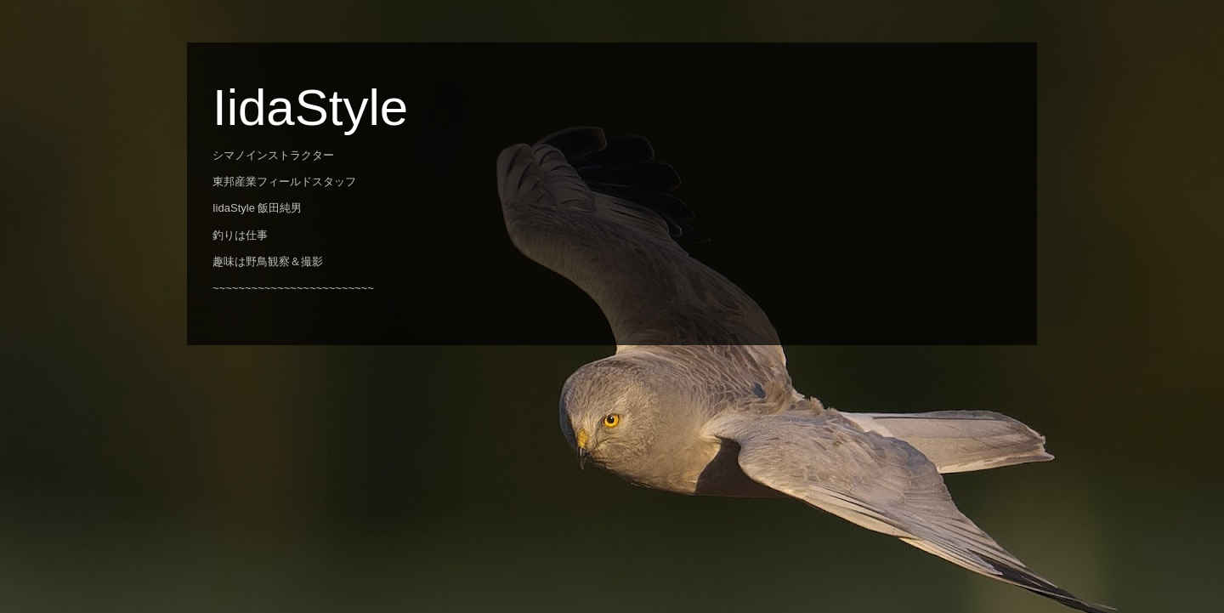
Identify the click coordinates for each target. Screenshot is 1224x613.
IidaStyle (310, 107)
